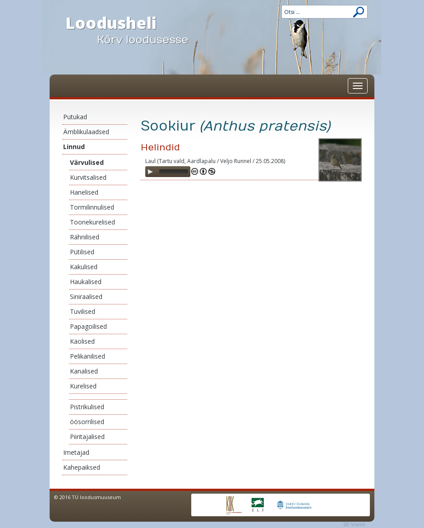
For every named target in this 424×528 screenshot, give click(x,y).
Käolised (82, 341)
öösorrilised (87, 421)
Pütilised (82, 252)
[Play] (150, 171)
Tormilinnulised (92, 207)
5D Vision (354, 524)
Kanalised (84, 371)
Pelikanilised (87, 356)
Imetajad (76, 452)
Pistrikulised (87, 406)
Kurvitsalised (88, 177)
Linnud (74, 146)
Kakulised (83, 266)
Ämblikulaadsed (86, 131)
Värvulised (87, 162)
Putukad (75, 116)
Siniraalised (86, 296)
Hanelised (84, 192)
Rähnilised (84, 237)
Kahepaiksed (81, 467)
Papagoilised (88, 326)
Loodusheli (135, 30)
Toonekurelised (92, 222)
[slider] (173, 171)
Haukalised (85, 281)
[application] (167, 171)
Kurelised (83, 386)
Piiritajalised (87, 436)
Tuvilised (82, 311)
